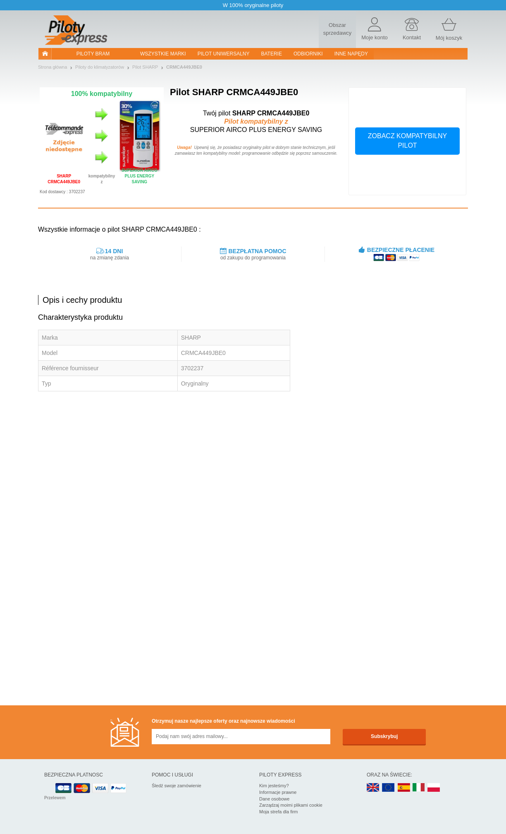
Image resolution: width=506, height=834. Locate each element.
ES (404, 788)
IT (418, 788)
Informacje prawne (278, 792)
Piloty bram (93, 54)
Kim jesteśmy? (274, 785)
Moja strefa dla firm (278, 811)
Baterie (271, 54)
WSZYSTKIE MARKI (163, 54)
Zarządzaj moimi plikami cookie (290, 805)
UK (373, 788)
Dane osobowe (274, 798)
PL (434, 788)
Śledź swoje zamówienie (176, 785)
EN (388, 788)
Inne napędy (351, 54)
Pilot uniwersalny (224, 54)
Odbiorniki (308, 54)
